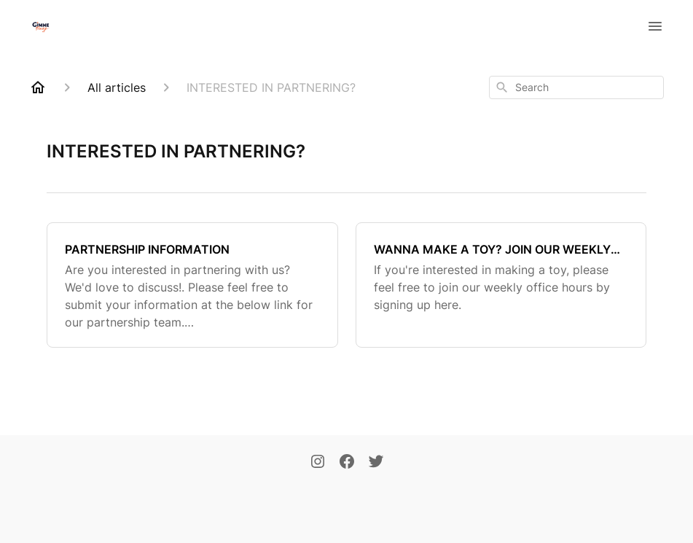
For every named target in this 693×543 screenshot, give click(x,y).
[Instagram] (317, 463)
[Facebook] (347, 463)
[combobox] (576, 87)
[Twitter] (376, 463)
